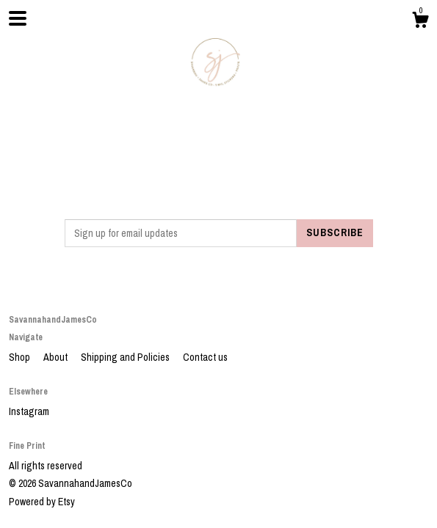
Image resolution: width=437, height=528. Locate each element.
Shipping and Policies (126, 357)
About (56, 357)
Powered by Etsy (42, 501)
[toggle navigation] (17, 18)
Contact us (205, 357)
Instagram (29, 411)
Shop (20, 357)
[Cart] (420, 22)
